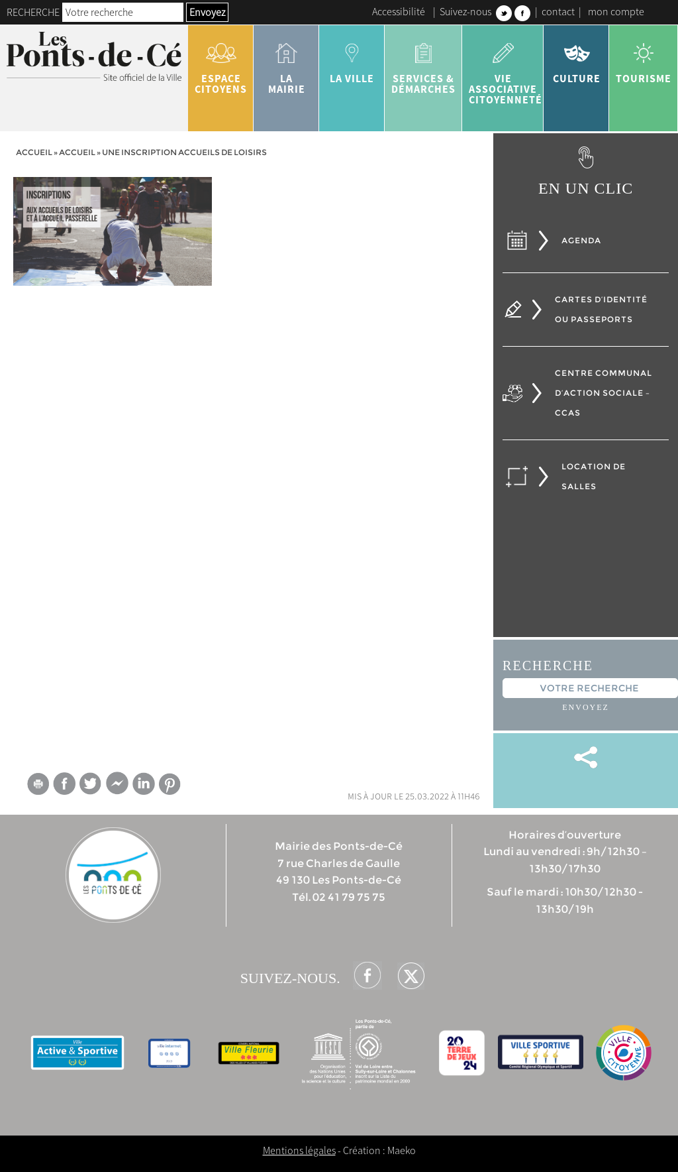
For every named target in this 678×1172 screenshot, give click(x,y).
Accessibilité (398, 11)
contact (558, 11)
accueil (77, 152)
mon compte (616, 11)
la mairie (286, 63)
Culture (576, 58)
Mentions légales (299, 1150)
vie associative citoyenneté (505, 69)
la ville (352, 58)
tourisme (643, 58)
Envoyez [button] (207, 12)
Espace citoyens (221, 63)
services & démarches (423, 63)
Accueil (34, 152)
